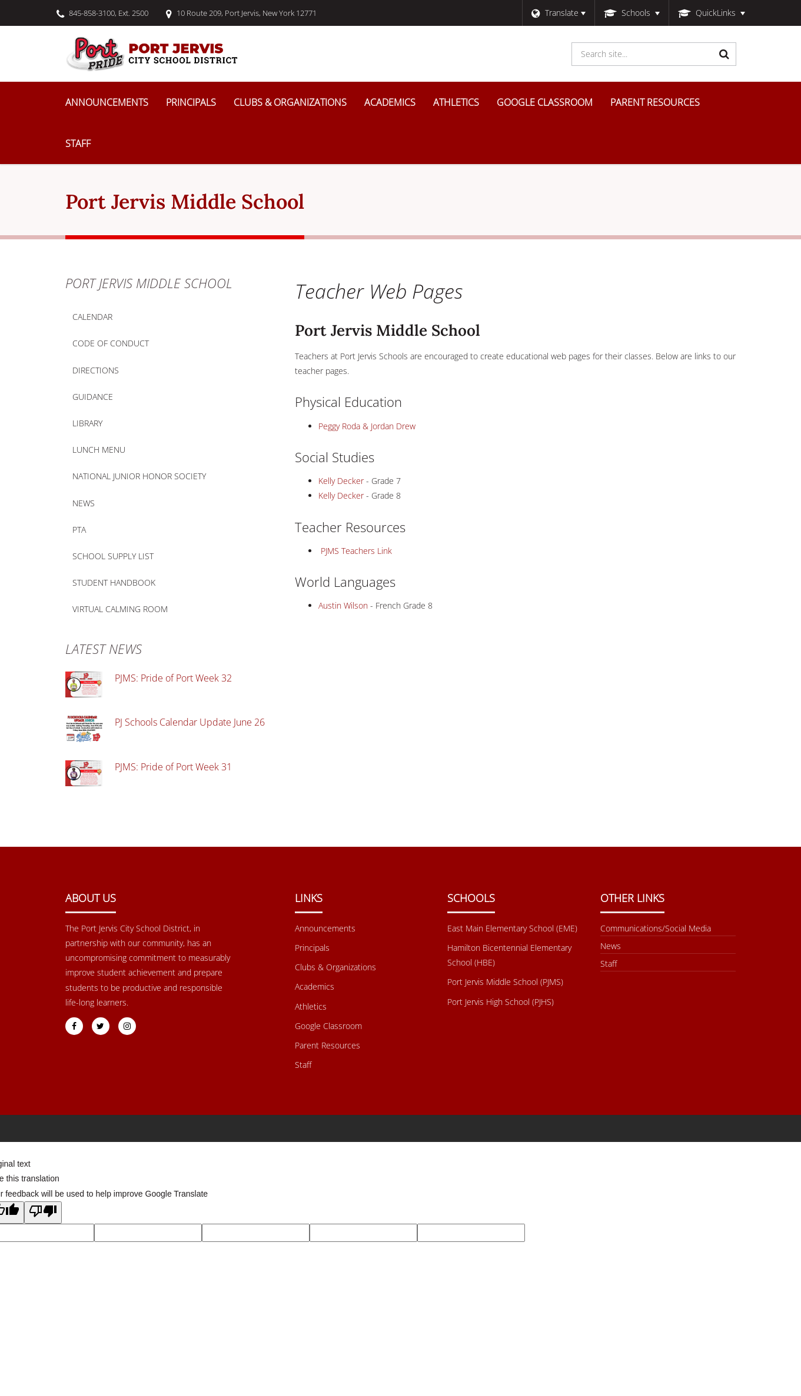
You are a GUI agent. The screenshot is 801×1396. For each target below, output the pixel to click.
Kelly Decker (341, 480)
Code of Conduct (128, 345)
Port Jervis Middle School (148, 283)
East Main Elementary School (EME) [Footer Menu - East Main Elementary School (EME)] (512, 928)
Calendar (92, 316)
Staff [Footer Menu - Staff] (303, 1064)
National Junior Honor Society (139, 476)
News (83, 503)
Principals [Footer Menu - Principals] (312, 947)
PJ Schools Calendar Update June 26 (190, 722)
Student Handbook (132, 585)
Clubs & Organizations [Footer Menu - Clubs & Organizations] (335, 967)
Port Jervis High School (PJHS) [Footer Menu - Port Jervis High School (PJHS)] (500, 1001)
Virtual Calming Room (138, 611)
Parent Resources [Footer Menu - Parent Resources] (327, 1045)
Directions (95, 370)
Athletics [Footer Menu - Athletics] (311, 1006)
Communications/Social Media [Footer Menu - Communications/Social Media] (655, 928)
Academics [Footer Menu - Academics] (314, 986)
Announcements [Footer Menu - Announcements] (325, 928)
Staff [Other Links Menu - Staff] (608, 963)
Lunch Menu (117, 452)
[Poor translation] (43, 1212)
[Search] (724, 54)
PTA (79, 529)
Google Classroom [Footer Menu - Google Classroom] (328, 1025)
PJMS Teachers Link (356, 550)
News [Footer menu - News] (610, 945)
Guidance (92, 396)
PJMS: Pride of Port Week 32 (173, 678)
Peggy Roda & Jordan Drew (367, 426)
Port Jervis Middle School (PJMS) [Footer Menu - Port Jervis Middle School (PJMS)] (505, 981)
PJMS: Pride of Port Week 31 (173, 766)
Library (105, 425)
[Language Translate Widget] (558, 13)
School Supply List (113, 556)
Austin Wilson (343, 605)
